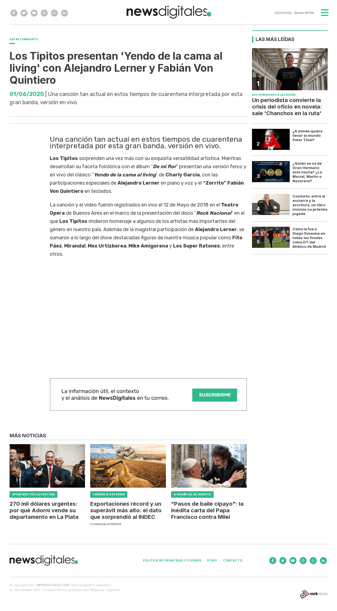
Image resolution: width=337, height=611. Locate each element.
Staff (212, 560)
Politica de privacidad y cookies (172, 560)
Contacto (232, 560)
